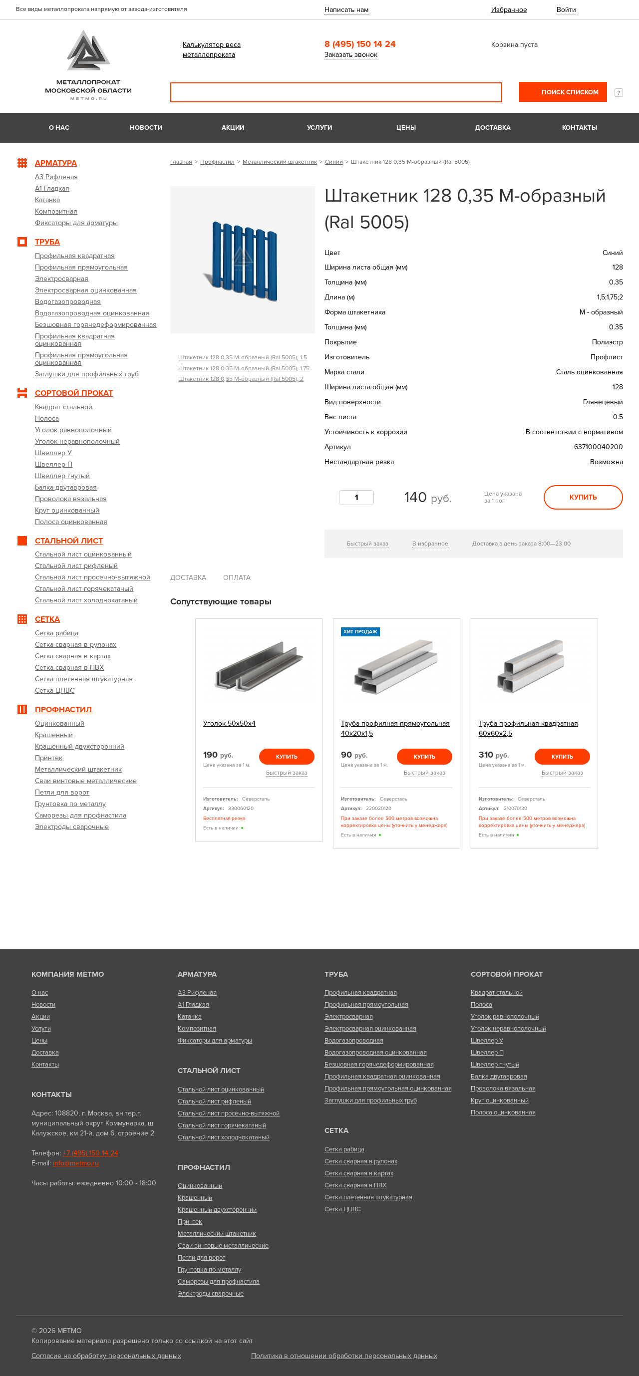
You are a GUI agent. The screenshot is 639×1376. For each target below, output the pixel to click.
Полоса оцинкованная (503, 1112)
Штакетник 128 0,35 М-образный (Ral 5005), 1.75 (244, 368)
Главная (181, 161)
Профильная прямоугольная (366, 1005)
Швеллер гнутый (495, 1065)
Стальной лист (209, 1070)
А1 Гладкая (193, 1005)
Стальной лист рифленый (214, 1101)
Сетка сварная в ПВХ (355, 1185)
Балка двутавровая (499, 1077)
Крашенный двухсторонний (217, 1210)
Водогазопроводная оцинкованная (375, 1053)
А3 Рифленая (197, 993)
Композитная (197, 1029)
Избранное (509, 9)
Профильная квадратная (360, 993)
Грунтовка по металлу (209, 1270)
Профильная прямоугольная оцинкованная (388, 1089)
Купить (583, 497)
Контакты (579, 128)
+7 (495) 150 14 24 (90, 1153)
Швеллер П (487, 1053)
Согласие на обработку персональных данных (106, 1356)
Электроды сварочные (211, 1294)
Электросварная (348, 1017)
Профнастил (217, 161)
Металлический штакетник (280, 161)
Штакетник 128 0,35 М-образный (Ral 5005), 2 (241, 378)
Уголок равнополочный (505, 1017)
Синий (334, 161)
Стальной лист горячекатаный (222, 1125)
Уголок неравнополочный (508, 1029)
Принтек (190, 1222)
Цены (406, 128)
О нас (59, 128)
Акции (233, 128)
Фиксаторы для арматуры (215, 1041)
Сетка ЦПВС (342, 1209)
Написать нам (346, 9)
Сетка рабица (344, 1149)
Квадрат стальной (497, 993)
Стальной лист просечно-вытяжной (229, 1113)
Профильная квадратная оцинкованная (382, 1077)
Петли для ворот (201, 1258)
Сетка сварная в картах (358, 1173)
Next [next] (609, 734)
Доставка (493, 128)
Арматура (197, 974)
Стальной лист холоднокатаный (224, 1137)
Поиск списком (569, 92)
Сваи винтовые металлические (223, 1246)
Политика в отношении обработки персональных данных (344, 1356)
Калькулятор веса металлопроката (212, 49)
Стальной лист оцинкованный (221, 1090)
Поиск (488, 92)
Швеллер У (487, 1041)
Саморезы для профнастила (219, 1282)
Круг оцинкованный (500, 1100)
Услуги (319, 128)
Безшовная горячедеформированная (379, 1065)
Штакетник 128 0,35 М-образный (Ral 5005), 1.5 (242, 357)
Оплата (237, 577)
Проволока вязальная (503, 1089)
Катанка (190, 1017)
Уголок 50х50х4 (229, 723)
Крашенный (195, 1198)
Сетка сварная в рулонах (360, 1161)
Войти (566, 9)
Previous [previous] (183, 734)
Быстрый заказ (367, 543)
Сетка (336, 1130)
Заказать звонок (350, 54)
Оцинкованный (200, 1186)
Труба (336, 974)
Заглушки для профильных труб (370, 1100)
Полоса (481, 1005)
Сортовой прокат (507, 974)
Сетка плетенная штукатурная (368, 1197)
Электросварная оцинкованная (370, 1029)
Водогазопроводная (353, 1041)
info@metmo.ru (76, 1163)
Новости (146, 128)
